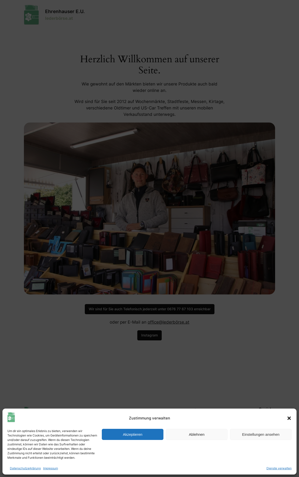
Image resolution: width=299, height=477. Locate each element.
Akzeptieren (132, 434)
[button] (289, 418)
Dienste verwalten (279, 468)
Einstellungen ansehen (261, 434)
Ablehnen (196, 434)
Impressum (50, 468)
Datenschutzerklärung (25, 468)
